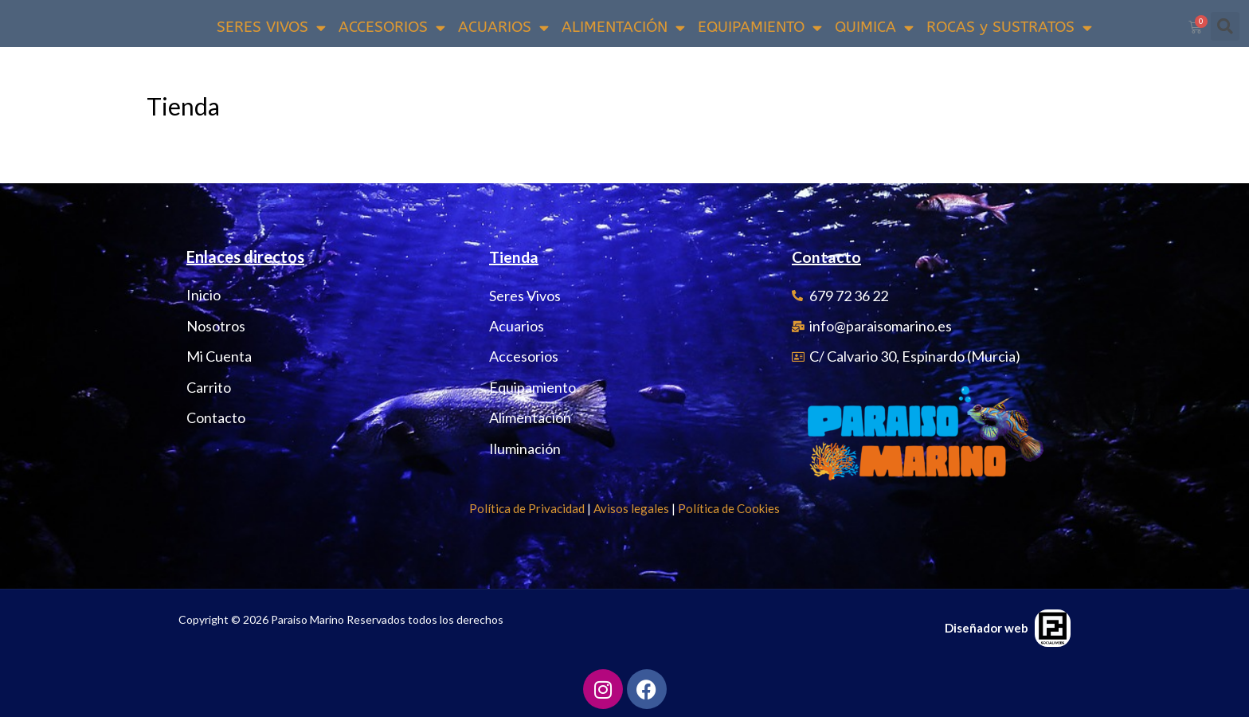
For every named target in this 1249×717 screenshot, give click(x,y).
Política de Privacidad (527, 508)
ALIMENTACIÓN (623, 27)
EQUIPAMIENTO (760, 27)
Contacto (827, 257)
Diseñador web (986, 628)
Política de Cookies (729, 508)
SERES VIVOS (271, 27)
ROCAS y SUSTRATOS (1009, 27)
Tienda (514, 257)
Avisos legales (631, 508)
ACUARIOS (503, 27)
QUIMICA (874, 27)
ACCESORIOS (392, 27)
